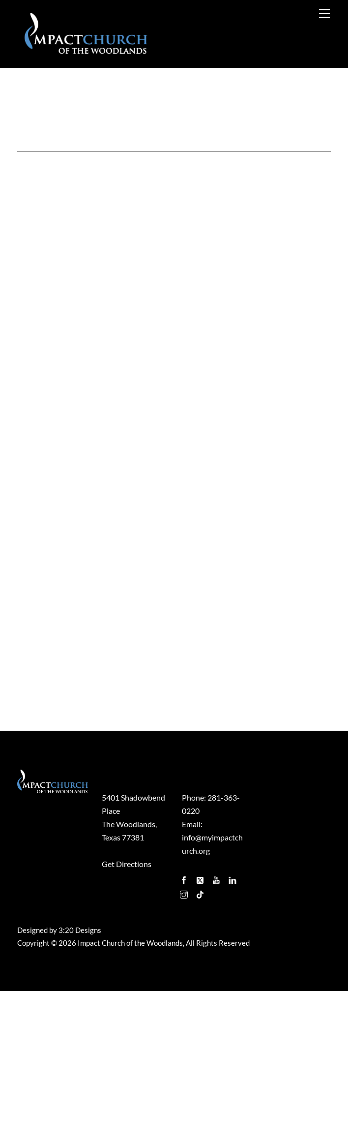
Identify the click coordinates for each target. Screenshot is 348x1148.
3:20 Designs (79, 1087)
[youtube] (217, 1034)
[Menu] (324, 13)
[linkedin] (233, 1034)
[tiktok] (201, 1049)
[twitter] (201, 1034)
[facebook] (185, 1034)
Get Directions (126, 1020)
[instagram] (185, 1049)
